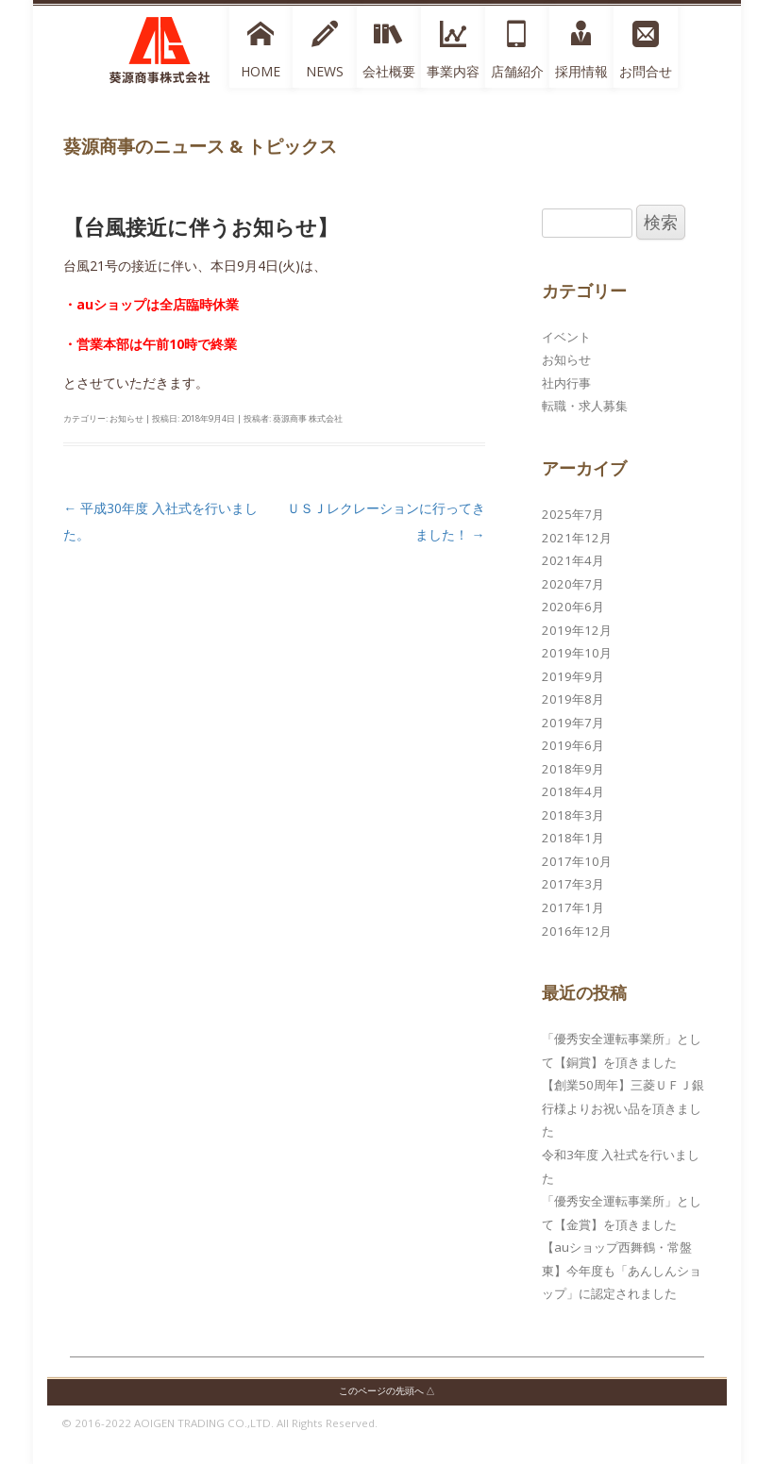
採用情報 (581, 71)
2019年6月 (573, 745)
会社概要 (388, 71)
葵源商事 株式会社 (308, 418)
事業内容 (453, 71)
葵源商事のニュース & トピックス (200, 146)
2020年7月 (573, 583)
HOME (260, 71)
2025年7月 (573, 514)
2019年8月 (573, 698)
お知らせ (126, 418)
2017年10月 (577, 861)
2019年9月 (573, 676)
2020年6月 (573, 606)
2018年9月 (573, 768)
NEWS (325, 71)
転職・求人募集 (585, 405)
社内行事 (566, 382)
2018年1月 (573, 837)
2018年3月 (573, 815)
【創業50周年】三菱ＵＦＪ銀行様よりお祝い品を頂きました (623, 1108)
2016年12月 (577, 931)
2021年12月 (577, 537)
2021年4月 (573, 560)
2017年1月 (573, 907)
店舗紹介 (517, 71)
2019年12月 (577, 630)
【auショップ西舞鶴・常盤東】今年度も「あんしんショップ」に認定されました (621, 1270)
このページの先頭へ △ (387, 1391)
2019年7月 (573, 722)
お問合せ (645, 71)
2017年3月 (573, 883)
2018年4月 (573, 791)
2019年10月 (577, 652)
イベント (566, 336)
